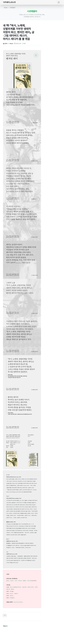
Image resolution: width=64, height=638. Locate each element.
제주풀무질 (12, 597)
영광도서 (16, 593)
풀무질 (12, 589)
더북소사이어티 (30, 587)
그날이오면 (24, 587)
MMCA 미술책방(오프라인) (15, 587)
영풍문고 (24, 580)
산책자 (36, 587)
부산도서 (11, 593)
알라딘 (7, 580)
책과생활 (11, 591)
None (10, 43)
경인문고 (11, 595)
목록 (5, 615)
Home (6, 7)
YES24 (16, 580)
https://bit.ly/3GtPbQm (18, 602)
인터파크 (20, 580)
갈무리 (5, 43)
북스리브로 (29, 580)
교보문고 (12, 580)
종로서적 (8, 589)
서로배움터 (12, 7)
